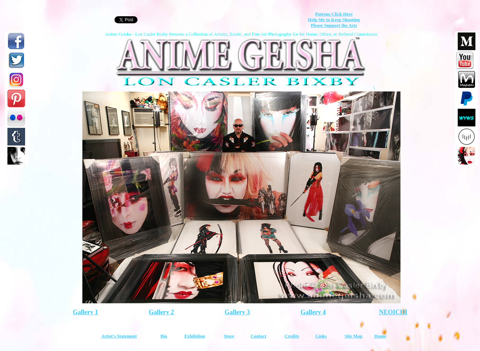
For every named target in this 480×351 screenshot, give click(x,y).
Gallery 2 (161, 312)
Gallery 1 (85, 312)
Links (321, 336)
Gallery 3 (237, 312)
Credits (292, 336)
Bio (163, 336)
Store (229, 336)
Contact (258, 336)
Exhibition (194, 336)
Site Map (353, 336)
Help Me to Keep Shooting (334, 19)
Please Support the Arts (334, 25)
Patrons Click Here (333, 14)
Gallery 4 (313, 312)
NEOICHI (393, 312)
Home (380, 336)
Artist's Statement (119, 336)
